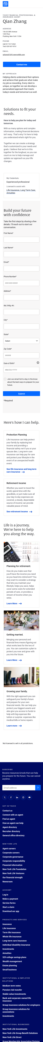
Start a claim (8, 907)
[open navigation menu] (38, 4)
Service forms (9, 903)
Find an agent (9, 818)
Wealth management (12, 961)
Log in (5, 894)
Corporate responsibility (14, 860)
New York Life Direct (12, 1037)
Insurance (7, 924)
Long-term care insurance (15, 940)
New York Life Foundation (14, 869)
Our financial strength (13, 877)
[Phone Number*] (21, 283)
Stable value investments (14, 994)
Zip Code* (8, 349)
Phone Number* (10, 276)
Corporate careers (11, 852)
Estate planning (10, 965)
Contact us (7, 810)
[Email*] (21, 268)
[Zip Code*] (21, 355)
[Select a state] (21, 341)
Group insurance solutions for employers (21, 1005)
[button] (38, 362)
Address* (7, 291)
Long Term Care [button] (27, 190)
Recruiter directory (11, 831)
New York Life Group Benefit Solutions (20, 1033)
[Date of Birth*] (21, 370)
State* (6, 334)
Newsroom (8, 881)
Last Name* (8, 247)
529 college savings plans (14, 957)
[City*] (21, 326)
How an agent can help (13, 823)
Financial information (12, 865)
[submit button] (21, 393)
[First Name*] (21, 240)
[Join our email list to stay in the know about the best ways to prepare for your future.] (5, 379)
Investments (8, 949)
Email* (6, 262)
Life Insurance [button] (13, 190)
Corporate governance (13, 856)
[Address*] (21, 297)
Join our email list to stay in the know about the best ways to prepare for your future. (23, 382)
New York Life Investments (15, 1029)
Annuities (7, 953)
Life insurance (9, 928)
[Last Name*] (21, 254)
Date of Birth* (9, 363)
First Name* (8, 233)
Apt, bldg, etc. (9, 305)
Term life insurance (12, 932)
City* (6, 320)
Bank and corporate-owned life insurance (17, 999)
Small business (10, 969)
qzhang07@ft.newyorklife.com (14, 54)
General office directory (13, 835)
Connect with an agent (13, 814)
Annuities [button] (11, 192)
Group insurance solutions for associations (16, 1010)
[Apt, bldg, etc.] (21, 312)
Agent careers (9, 848)
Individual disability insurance (16, 944)
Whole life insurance (12, 936)
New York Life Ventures (13, 873)
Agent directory (10, 827)
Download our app (11, 911)
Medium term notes (12, 985)
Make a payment (10, 898)
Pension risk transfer (12, 989)
